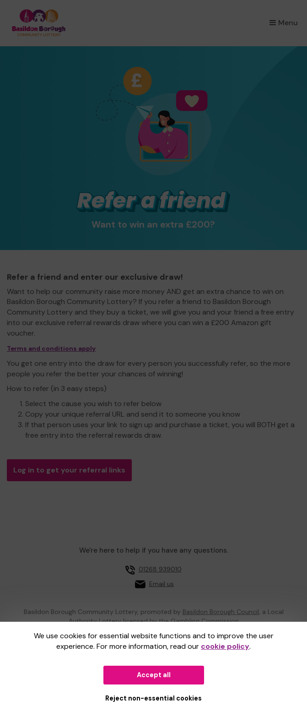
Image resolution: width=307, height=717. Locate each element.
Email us (161, 584)
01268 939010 (160, 569)
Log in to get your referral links (69, 470)
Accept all (154, 675)
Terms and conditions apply (51, 349)
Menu (283, 22)
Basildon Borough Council (221, 612)
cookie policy (225, 646)
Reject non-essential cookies (153, 698)
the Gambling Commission (199, 621)
